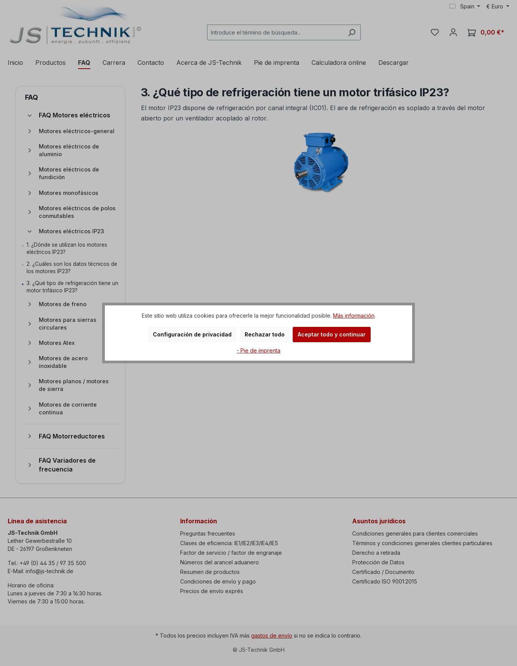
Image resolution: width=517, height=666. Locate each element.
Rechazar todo (265, 334)
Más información (353, 315)
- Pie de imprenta (258, 350)
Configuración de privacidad (192, 334)
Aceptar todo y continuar (332, 334)
